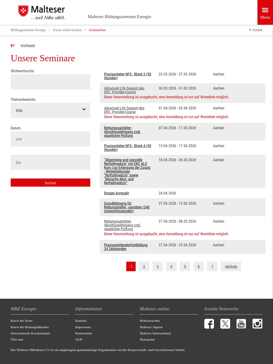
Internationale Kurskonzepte (30, 333)
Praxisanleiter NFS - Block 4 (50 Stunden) (127, 148)
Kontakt (81, 320)
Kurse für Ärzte (21, 320)
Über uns (17, 339)
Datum (16, 128)
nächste (231, 266)
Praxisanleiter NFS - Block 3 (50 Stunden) (127, 76)
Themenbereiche (23, 100)
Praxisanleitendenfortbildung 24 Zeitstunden (126, 247)
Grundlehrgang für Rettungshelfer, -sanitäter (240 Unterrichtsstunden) (127, 207)
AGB (78, 339)
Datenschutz (83, 333)
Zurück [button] (257, 30)
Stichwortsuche (22, 71)
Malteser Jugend (151, 327)
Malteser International (155, 333)
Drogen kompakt (116, 193)
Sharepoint (147, 339)
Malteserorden (150, 320)
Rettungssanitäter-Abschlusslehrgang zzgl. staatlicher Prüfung (122, 132)
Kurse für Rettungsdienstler (30, 327)
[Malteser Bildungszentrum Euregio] (47, 12)
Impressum (83, 327)
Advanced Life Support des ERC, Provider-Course (124, 90)
